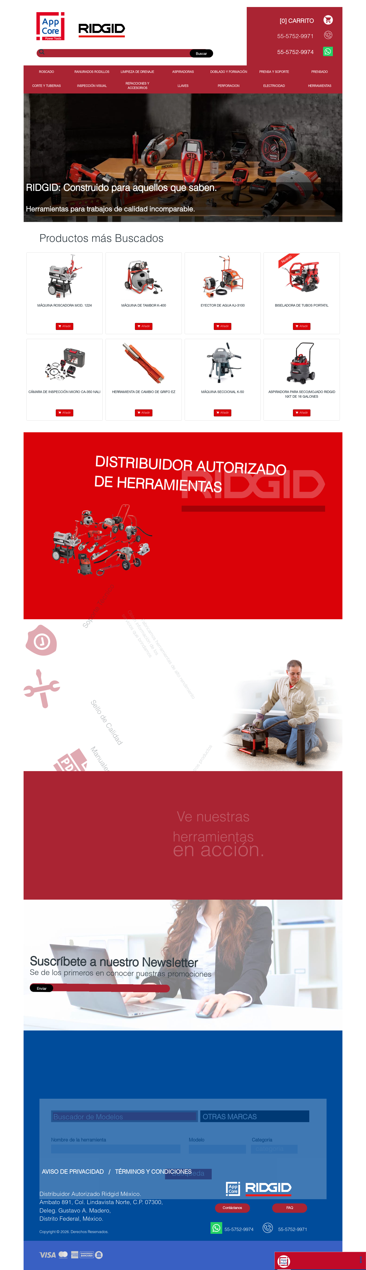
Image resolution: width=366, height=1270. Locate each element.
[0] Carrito (297, 22)
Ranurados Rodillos (91, 72)
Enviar (41, 989)
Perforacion (228, 86)
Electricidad (274, 86)
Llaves (183, 86)
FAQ (289, 1208)
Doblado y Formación (228, 72)
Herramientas (319, 86)
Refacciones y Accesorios (137, 86)
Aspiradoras (183, 72)
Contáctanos (232, 1208)
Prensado (319, 72)
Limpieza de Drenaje (137, 72)
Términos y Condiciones (153, 1172)
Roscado (46, 72)
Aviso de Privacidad (73, 1172)
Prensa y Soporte (274, 72)
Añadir (64, 326)
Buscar (201, 54)
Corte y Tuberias (46, 86)
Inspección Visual (92, 86)
